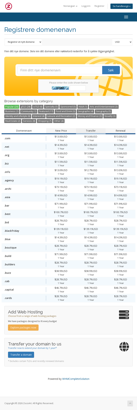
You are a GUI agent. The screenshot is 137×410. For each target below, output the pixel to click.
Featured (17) (46, 111)
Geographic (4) (85, 111)
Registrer (99, 6)
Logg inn (86, 6)
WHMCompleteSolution (75, 378)
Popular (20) (11, 106)
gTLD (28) (25, 106)
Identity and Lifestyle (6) (17, 116)
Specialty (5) (51, 106)
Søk (111, 70)
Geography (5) (103, 111)
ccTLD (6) (37, 106)
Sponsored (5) (68, 106)
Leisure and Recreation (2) (61, 116)
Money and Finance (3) (90, 116)
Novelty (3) (110, 116)
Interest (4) (38, 116)
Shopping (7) (44, 120)
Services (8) (29, 120)
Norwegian (70, 6)
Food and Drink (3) (65, 111)
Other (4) (59, 120)
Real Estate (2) (12, 120)
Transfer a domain (21, 354)
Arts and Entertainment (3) (104, 106)
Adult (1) (82, 106)
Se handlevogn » (121, 6)
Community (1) (28, 111)
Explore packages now (23, 327)
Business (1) (11, 111)
